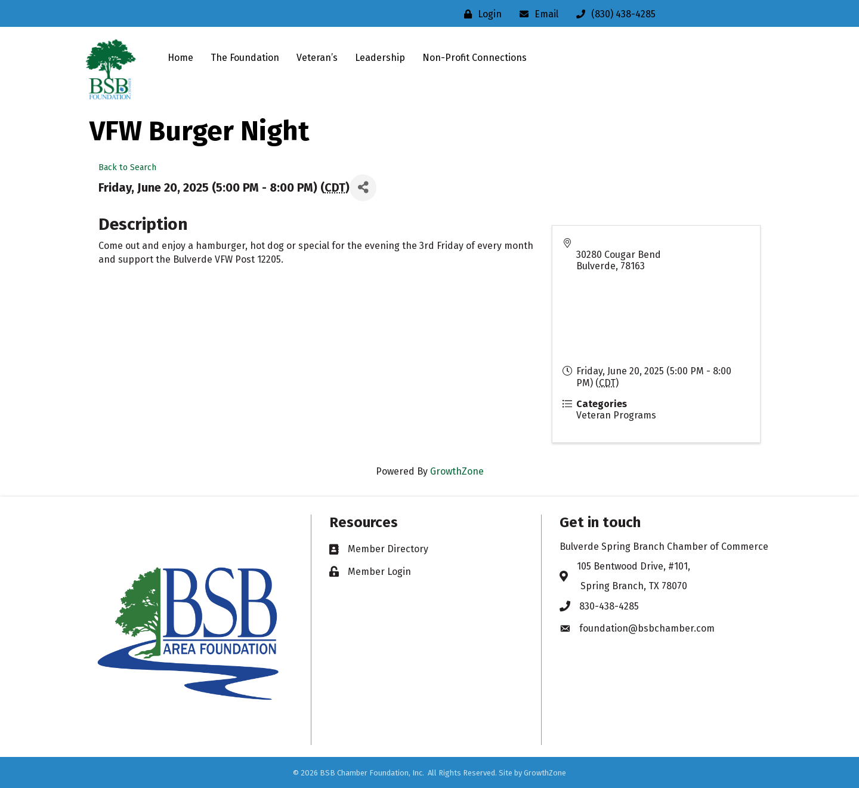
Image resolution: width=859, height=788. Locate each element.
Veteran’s (317, 57)
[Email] (536, 14)
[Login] (480, 14)
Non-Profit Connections (474, 57)
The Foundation (245, 57)
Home (180, 57)
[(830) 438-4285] (613, 14)
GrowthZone (457, 471)
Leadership (380, 57)
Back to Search (127, 167)
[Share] (363, 187)
